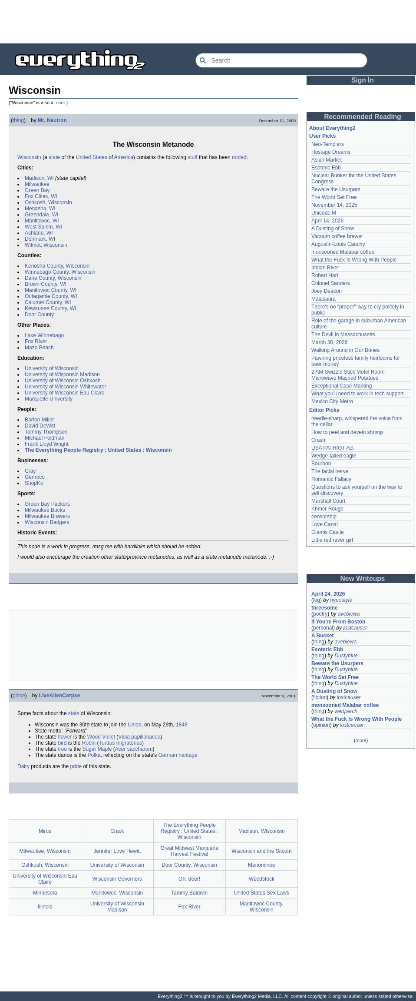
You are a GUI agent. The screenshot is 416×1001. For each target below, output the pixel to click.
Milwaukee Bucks (45, 510)
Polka (93, 755)
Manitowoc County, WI (50, 290)
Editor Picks (324, 410)
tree (62, 749)
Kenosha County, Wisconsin (57, 266)
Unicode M (323, 213)
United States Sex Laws (261, 893)
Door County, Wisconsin (189, 865)
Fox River (36, 341)
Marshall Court (328, 501)
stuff (192, 157)
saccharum (140, 749)
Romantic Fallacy (331, 479)
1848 (182, 725)
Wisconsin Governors (117, 879)
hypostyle (341, 600)
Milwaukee (37, 184)
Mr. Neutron (52, 120)
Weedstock (261, 879)
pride (76, 766)
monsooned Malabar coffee (342, 252)
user (60, 102)
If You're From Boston (338, 622)
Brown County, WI (45, 284)
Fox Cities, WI (41, 196)
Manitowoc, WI (42, 221)
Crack (117, 831)
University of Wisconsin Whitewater (65, 387)
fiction (320, 697)
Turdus (107, 743)
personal (323, 628)
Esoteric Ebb (326, 168)
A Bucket (322, 636)
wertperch (345, 711)
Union (134, 725)
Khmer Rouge (327, 509)
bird (62, 743)
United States (91, 157)
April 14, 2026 (327, 221)
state (54, 157)
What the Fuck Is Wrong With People (354, 260)
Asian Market (326, 160)
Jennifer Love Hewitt (117, 851)
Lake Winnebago (44, 335)
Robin (89, 743)
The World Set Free (334, 197)
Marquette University (49, 399)
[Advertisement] (208, 21)
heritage (187, 755)
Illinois (45, 907)
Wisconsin (29, 157)
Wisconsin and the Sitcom (261, 851)
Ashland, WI (39, 233)
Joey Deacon (326, 291)
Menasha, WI (40, 209)
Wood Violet (101, 737)
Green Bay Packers (47, 504)
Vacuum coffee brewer (337, 236)
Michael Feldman (44, 438)
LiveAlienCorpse (59, 696)
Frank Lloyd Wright (46, 444)
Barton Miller (39, 420)
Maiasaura (323, 299)
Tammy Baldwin (189, 893)
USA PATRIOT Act (332, 448)
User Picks (322, 136)
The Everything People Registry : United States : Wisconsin (98, 450)
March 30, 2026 (329, 342)
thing (18, 120)
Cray (30, 471)
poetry (320, 614)
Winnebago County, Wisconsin (60, 272)
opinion (321, 725)
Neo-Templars (327, 144)
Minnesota (45, 893)
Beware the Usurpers (335, 189)
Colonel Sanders (330, 283)
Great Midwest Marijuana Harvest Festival (189, 851)
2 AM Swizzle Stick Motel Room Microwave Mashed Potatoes (348, 375)
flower (65, 737)
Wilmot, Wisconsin (46, 245)
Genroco (35, 477)
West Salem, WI (43, 227)
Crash (318, 440)
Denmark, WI (40, 239)
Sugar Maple (97, 749)
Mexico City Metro (332, 401)
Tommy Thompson (46, 432)
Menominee (261, 865)
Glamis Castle (327, 532)
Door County (39, 315)
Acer (120, 749)
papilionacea (145, 737)
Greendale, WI (41, 215)
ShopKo (34, 483)
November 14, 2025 (334, 205)
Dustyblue (345, 656)
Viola (123, 737)
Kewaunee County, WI (50, 308)
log (316, 600)
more (360, 740)
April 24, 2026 (328, 594)
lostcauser (355, 628)
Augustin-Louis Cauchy (338, 244)
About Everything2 (332, 128)
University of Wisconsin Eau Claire (64, 393)
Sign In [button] (362, 80)
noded (239, 157)
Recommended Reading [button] (362, 116)
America (123, 157)
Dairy (23, 766)
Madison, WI (39, 178)
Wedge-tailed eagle (333, 456)
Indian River (325, 268)
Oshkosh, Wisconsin (48, 202)
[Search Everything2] (281, 60)
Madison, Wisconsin (261, 831)
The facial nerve (329, 471)
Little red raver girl (332, 540)
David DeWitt (40, 426)
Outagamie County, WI (51, 296)
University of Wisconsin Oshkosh (63, 381)
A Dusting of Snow (332, 228)
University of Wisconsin (52, 368)
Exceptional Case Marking (341, 386)
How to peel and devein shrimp (347, 432)
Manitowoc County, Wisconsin (262, 907)
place (19, 696)
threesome (324, 608)
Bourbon (321, 464)
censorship (324, 517)
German (167, 755)
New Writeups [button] (362, 578)
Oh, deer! (189, 879)
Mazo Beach (39, 348)
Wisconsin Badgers (47, 522)
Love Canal (324, 524)
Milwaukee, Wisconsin (45, 851)
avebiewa (349, 614)
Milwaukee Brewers (47, 516)
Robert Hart (324, 275)
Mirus (45, 831)
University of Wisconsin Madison (62, 374)
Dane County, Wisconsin (53, 278)
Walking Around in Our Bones (345, 350)
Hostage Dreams (330, 152)
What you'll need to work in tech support (357, 394)
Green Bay (37, 190)
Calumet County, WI (48, 302)
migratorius (129, 743)
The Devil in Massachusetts (343, 334)
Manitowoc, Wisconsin (117, 893)
